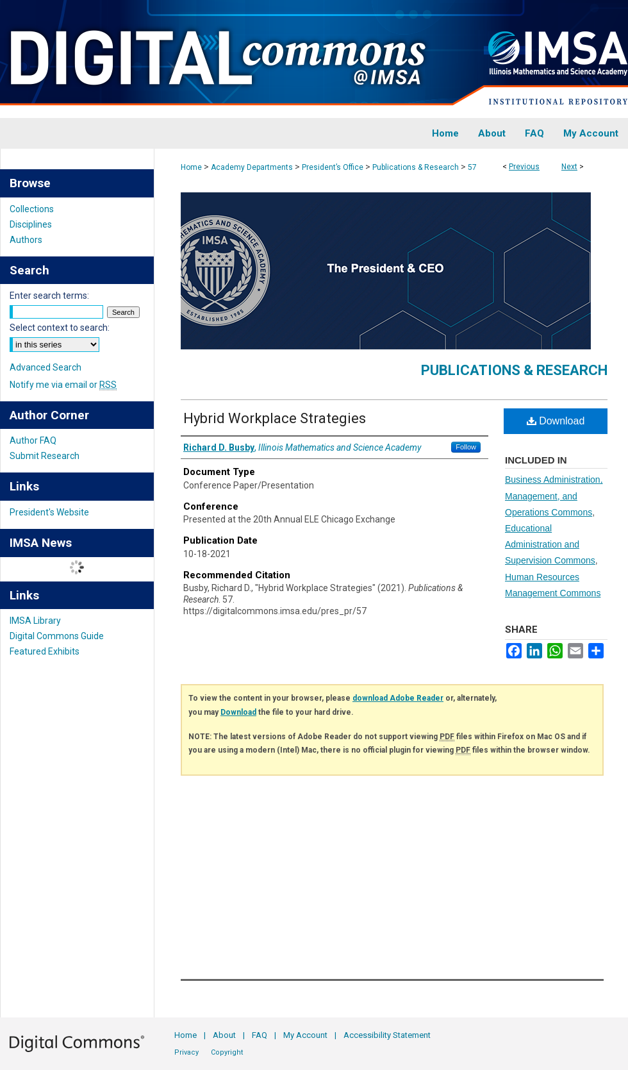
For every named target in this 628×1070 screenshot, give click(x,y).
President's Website (49, 512)
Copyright (227, 1052)
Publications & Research (415, 167)
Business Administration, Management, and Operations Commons (554, 495)
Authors (26, 240)
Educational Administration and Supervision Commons (550, 544)
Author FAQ (33, 440)
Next (569, 166)
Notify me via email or (63, 385)
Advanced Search (45, 367)
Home (191, 167)
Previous (524, 166)
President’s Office (332, 167)
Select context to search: (60, 327)
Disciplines (31, 224)
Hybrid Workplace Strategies (274, 418)
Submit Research (44, 456)
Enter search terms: (49, 295)
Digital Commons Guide (57, 636)
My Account (305, 1035)
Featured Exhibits (44, 651)
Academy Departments (252, 167)
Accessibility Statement (387, 1035)
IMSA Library (35, 620)
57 (472, 167)
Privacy (186, 1052)
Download (556, 420)
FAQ (259, 1035)
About (224, 1035)
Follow (466, 447)
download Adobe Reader (397, 698)
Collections (32, 209)
